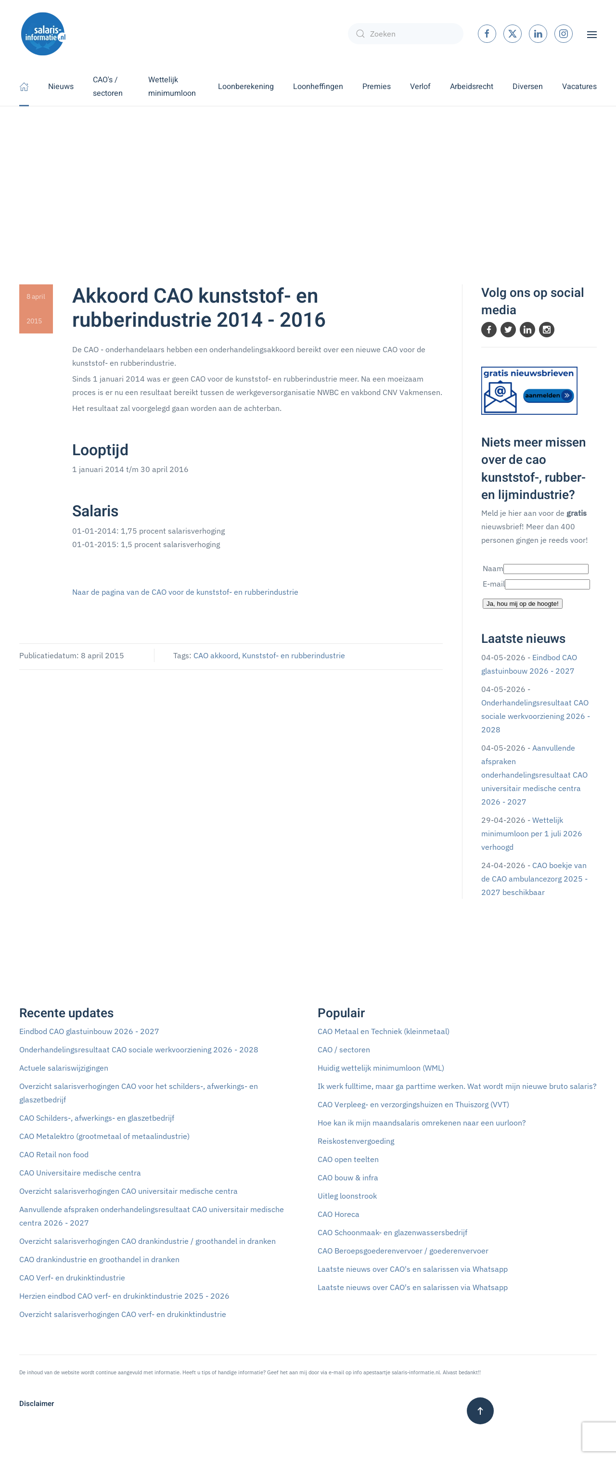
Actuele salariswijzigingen (63, 1068)
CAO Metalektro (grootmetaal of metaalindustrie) (104, 1136)
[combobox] (405, 33)
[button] (592, 33)
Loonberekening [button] (246, 86)
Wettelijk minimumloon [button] (172, 86)
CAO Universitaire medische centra (80, 1172)
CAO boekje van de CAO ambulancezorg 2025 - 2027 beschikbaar (534, 878)
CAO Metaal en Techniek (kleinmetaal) (383, 1031)
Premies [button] (376, 86)
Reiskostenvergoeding (356, 1141)
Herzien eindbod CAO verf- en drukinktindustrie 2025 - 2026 (124, 1296)
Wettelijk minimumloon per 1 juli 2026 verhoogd (531, 833)
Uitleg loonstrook (347, 1196)
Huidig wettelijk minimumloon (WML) (381, 1068)
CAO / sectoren (344, 1049)
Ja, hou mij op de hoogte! (523, 603)
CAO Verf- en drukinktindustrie (72, 1277)
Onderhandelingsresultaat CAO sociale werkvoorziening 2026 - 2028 (535, 716)
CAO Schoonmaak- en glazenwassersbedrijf (392, 1232)
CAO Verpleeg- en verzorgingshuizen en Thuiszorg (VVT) (413, 1104)
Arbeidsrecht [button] (471, 86)
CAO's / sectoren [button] (108, 86)
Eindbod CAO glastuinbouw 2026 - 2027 (89, 1031)
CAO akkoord (215, 655)
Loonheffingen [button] (318, 86)
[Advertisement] (308, 178)
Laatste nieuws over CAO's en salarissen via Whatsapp (413, 1269)
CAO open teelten (348, 1159)
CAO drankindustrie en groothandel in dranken (99, 1259)
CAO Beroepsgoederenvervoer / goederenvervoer (403, 1250)
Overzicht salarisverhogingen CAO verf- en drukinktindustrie (122, 1314)
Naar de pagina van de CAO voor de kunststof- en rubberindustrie (185, 592)
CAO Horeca (338, 1214)
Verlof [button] (420, 86)
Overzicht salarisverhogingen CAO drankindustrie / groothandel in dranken (147, 1241)
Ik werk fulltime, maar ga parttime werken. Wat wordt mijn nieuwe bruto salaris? (457, 1086)
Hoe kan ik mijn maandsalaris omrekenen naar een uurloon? (422, 1122)
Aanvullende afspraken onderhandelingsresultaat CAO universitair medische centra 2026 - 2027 (534, 774)
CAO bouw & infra (348, 1177)
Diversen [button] (528, 86)
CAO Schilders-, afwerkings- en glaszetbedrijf (96, 1118)
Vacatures (579, 86)
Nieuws (61, 86)
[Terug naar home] (43, 34)
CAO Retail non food (54, 1154)
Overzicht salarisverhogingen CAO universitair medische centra (128, 1191)
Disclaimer (36, 1403)
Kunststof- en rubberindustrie (293, 655)
